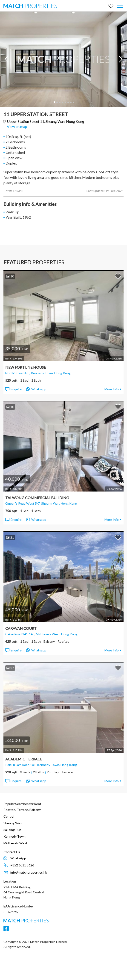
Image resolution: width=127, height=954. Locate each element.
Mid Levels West (15, 843)
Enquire (13, 389)
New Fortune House (25, 367)
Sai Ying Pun (12, 830)
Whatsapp (36, 389)
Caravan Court (21, 628)
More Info (111, 389)
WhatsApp (18, 858)
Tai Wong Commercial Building (37, 497)
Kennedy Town (14, 836)
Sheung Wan (12, 823)
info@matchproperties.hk (28, 872)
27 (10, 668)
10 (10, 276)
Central (8, 816)
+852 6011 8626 (22, 865)
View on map (17, 126)
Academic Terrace (23, 759)
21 (10, 537)
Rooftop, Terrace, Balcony (22, 810)
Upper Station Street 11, (45, 121)
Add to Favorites (118, 276)
